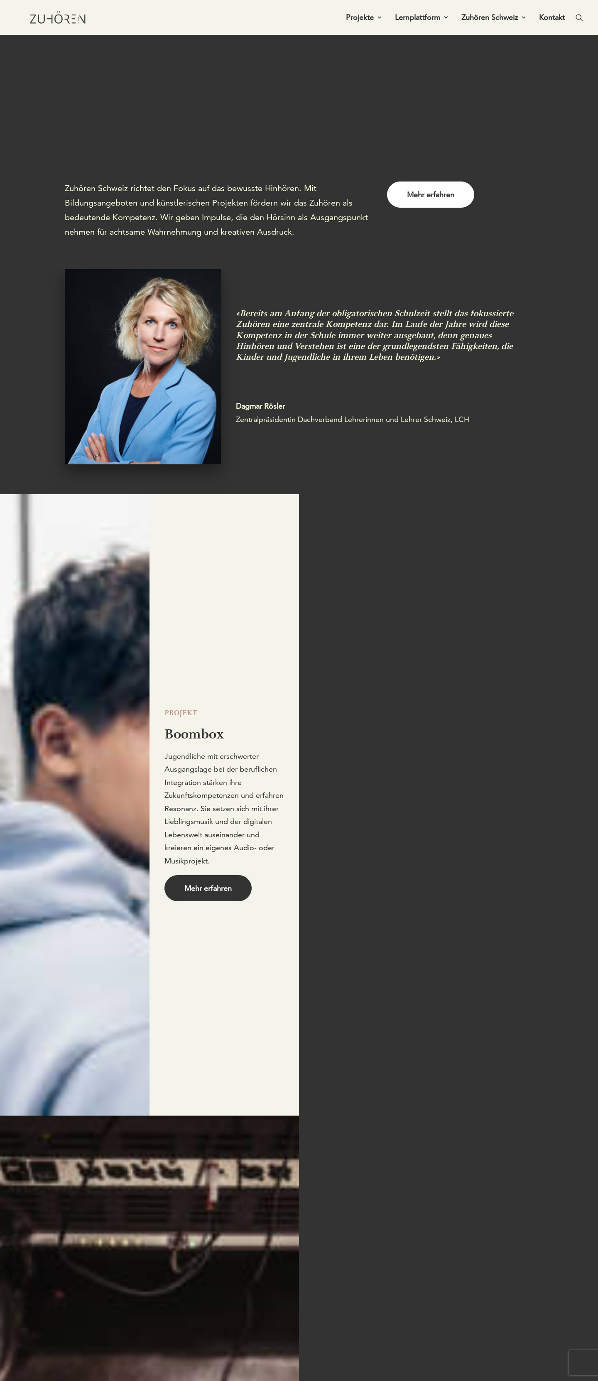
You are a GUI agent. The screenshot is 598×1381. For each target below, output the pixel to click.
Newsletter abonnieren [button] (372, 1310)
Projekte (363, 19)
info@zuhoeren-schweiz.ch (109, 1360)
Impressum (404, 1360)
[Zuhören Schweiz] (52, 19)
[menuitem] (363, 19)
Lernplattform (421, 19)
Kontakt (552, 19)
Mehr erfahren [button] (430, 194)
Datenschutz (447, 1360)
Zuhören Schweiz (493, 19)
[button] (579, 19)
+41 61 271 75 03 (94, 1347)
